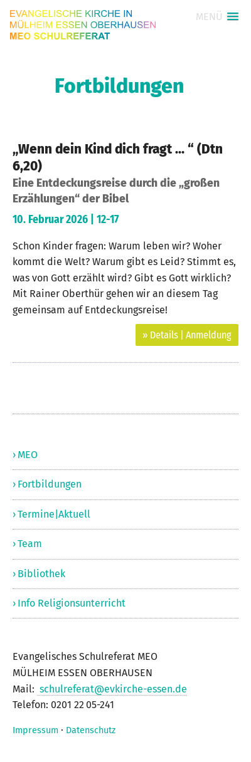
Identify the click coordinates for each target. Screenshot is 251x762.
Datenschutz (90, 730)
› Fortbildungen (47, 484)
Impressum (35, 730)
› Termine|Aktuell (51, 514)
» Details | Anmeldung (187, 335)
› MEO (25, 455)
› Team (27, 544)
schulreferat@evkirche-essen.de (112, 689)
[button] (217, 16)
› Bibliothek (39, 574)
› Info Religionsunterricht (69, 603)
